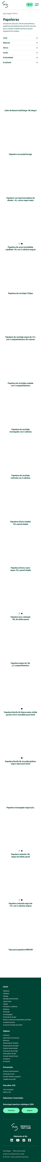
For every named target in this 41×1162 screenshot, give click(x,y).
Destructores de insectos (11, 1038)
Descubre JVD (9, 1085)
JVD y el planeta (8, 1089)
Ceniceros (6, 1035)
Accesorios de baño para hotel (12, 1025)
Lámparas (6, 993)
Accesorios (6, 1061)
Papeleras (6, 991)
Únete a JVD (7, 1092)
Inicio (4, 13)
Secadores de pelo (9, 1022)
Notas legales (7, 1151)
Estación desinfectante (10, 1048)
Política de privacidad (19, 1151)
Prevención (8, 1067)
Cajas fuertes (7, 1001)
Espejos (5, 1004)
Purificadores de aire (9, 1017)
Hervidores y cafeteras (10, 1006)
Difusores (6, 1040)
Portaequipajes (8, 1014)
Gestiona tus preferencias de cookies (13, 1154)
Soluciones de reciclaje (10, 1051)
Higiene (6, 1031)
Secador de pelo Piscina (10, 1056)
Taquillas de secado (9, 1079)
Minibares (6, 1009)
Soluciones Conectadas (13, 1098)
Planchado (6, 1012)
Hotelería (11, 1110)
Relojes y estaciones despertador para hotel (17, 1019)
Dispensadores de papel (11, 1046)
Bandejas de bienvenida (10, 999)
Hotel (9, 13)
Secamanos (6, 1059)
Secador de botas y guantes (12, 1076)
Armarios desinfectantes (11, 1071)
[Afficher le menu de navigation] (37, 4)
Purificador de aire (9, 1074)
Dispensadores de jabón (10, 1043)
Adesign (5, 996)
